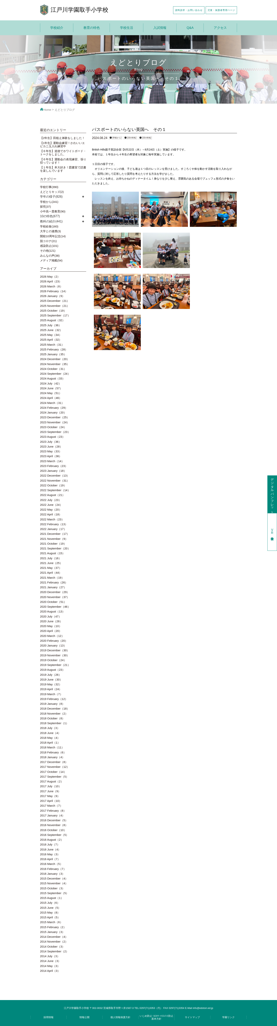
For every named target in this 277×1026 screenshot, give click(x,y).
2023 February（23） (54, 466)
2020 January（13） (53, 645)
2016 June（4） (50, 849)
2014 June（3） (50, 961)
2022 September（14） (55, 490)
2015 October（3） (52, 888)
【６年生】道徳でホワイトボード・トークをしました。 (63, 152)
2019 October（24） (53, 660)
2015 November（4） (54, 883)
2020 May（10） (51, 626)
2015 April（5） (50, 917)
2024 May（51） (51, 393)
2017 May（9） (50, 796)
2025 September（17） (55, 315)
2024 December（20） (54, 359)
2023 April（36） (51, 456)
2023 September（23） (55, 432)
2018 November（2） (54, 713)
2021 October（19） (53, 543)
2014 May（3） (50, 966)
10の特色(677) (50, 216)
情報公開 (84, 1017)
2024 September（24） (55, 373)
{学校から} (116, 138)
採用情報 (48, 1017)
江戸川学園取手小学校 (79, 10)
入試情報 (159, 28)
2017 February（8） (53, 810)
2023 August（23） (52, 436)
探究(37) (45, 206)
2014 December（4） (54, 936)
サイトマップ (192, 1017)
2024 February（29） (54, 407)
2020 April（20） (51, 630)
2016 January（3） (52, 873)
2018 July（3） (50, 728)
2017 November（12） (54, 766)
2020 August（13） (52, 611)
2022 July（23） (50, 500)
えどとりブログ (65, 109)
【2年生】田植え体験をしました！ (62, 138)
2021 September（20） (55, 548)
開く (83, 196)
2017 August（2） (51, 781)
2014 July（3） (50, 956)
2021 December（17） (54, 533)
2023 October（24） (53, 427)
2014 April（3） (50, 970)
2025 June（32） (51, 330)
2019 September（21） (55, 665)
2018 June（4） (50, 733)
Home (45, 109)
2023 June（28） (51, 446)
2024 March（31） (52, 402)
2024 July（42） (50, 383)
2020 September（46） (55, 606)
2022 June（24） (51, 504)
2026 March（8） (51, 286)
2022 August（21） (52, 495)
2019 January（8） (52, 703)
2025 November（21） (54, 305)
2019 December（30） (54, 650)
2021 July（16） (50, 558)
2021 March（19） (52, 577)
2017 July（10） (50, 786)
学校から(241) (49, 201)
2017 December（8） (54, 762)
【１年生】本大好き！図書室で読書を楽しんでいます (63, 169)
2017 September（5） (54, 776)
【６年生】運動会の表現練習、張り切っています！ (63, 161)
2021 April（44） (51, 572)
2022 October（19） (53, 485)
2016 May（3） (50, 854)
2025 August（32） (52, 320)
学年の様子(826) (51, 196)
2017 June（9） (50, 791)
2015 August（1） (51, 898)
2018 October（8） (52, 718)
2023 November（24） (54, 422)
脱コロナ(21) (48, 241)
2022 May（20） (51, 509)
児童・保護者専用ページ (221, 10)
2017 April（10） (51, 800)
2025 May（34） (51, 334)
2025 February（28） (54, 349)
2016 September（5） (54, 834)
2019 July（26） (50, 674)
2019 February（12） (54, 699)
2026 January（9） (52, 296)
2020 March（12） (52, 635)
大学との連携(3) (50, 231)
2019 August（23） (52, 669)
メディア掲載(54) (51, 260)
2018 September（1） (54, 723)
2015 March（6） (51, 922)
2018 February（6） (53, 752)
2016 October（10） (53, 830)
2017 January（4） (52, 815)
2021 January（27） (53, 587)
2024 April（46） (51, 397)
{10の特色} (131, 138)
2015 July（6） (50, 902)
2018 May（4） (50, 737)
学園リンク (228, 1017)
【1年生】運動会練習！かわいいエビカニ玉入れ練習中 (62, 144)
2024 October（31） (53, 368)
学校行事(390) (49, 187)
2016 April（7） (50, 859)
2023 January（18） (53, 470)
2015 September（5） (54, 893)
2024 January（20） (53, 412)
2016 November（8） (54, 825)
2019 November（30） (54, 655)
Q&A (190, 28)
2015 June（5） (50, 907)
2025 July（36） (50, 325)
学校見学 (272, 531)
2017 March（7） (51, 805)
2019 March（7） (51, 694)
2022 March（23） (52, 519)
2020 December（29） (54, 592)
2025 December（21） (54, 300)
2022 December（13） (54, 475)
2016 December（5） (54, 820)
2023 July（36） (50, 441)
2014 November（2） (54, 941)
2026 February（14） (54, 291)
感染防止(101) (49, 245)
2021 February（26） (54, 582)
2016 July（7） (50, 844)
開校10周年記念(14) (53, 236)
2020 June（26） (51, 621)
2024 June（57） (51, 388)
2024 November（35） (54, 364)
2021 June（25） (51, 563)
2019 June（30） (51, 679)
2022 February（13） (54, 524)
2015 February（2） (53, 927)
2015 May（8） (50, 912)
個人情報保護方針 (120, 1017)
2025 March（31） (52, 344)
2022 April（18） (51, 514)
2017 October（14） (53, 771)
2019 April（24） (51, 689)
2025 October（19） (53, 310)
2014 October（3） (52, 946)
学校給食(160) (49, 226)
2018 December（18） (54, 708)
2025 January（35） (53, 354)
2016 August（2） (51, 839)
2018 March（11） (52, 747)
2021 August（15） (52, 553)
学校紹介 (56, 28)
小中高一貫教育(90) (52, 211)
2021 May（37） (51, 567)
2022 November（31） (54, 480)
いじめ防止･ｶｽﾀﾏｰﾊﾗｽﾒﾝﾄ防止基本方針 (156, 1017)
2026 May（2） (50, 276)
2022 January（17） (53, 529)
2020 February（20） (54, 640)
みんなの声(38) (50, 255)
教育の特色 (91, 28)
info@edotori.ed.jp (203, 1008)
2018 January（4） (52, 757)
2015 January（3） (52, 932)
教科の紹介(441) (51, 221)
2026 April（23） (51, 281)
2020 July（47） (50, 616)
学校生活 (126, 28)
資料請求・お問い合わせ (189, 10)
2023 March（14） (52, 461)
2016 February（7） (53, 868)
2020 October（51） (53, 601)
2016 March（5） (51, 863)
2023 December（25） (54, 417)
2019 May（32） (51, 684)
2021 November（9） (54, 538)
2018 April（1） (50, 742)
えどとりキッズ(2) (52, 191)
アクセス (220, 28)
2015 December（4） (54, 878)
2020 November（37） (54, 597)
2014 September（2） (54, 951)
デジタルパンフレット (272, 494)
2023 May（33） (51, 451)
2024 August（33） (52, 378)
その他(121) (47, 250)
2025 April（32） (51, 339)
